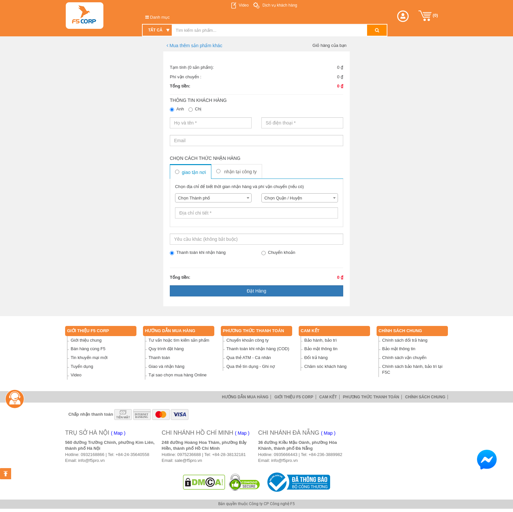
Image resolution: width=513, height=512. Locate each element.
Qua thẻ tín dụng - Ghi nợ (250, 366)
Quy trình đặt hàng (166, 348)
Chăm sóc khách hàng (325, 366)
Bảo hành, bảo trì (320, 340)
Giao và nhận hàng (167, 366)
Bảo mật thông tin (320, 348)
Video (244, 5)
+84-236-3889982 (325, 454)
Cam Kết (310, 330)
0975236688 (189, 454)
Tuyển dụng (82, 366)
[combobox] (213, 197)
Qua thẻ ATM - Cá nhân (248, 357)
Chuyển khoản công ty (247, 340)
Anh (177, 109)
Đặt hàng (256, 291)
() (428, 15)
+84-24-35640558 (132, 454)
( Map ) (118, 433)
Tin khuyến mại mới (89, 357)
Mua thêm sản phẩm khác (194, 45)
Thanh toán (159, 357)
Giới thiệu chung (86, 340)
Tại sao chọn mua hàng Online (178, 374)
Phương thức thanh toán (253, 330)
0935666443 (285, 454)
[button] (403, 16)
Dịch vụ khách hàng (279, 5)
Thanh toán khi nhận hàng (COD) (257, 348)
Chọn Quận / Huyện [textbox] (283, 198)
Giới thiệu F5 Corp (88, 330)
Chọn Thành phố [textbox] (194, 198)
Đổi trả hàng (315, 357)
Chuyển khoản (278, 252)
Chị (195, 109)
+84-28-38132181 (229, 454)
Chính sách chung (400, 330)
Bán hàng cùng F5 (88, 348)
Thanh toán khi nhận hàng (198, 252)
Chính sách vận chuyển (404, 357)
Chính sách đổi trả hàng (405, 340)
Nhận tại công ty (236, 171)
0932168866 (92, 454)
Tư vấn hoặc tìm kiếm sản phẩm (179, 340)
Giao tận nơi (190, 172)
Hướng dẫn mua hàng (170, 330)
